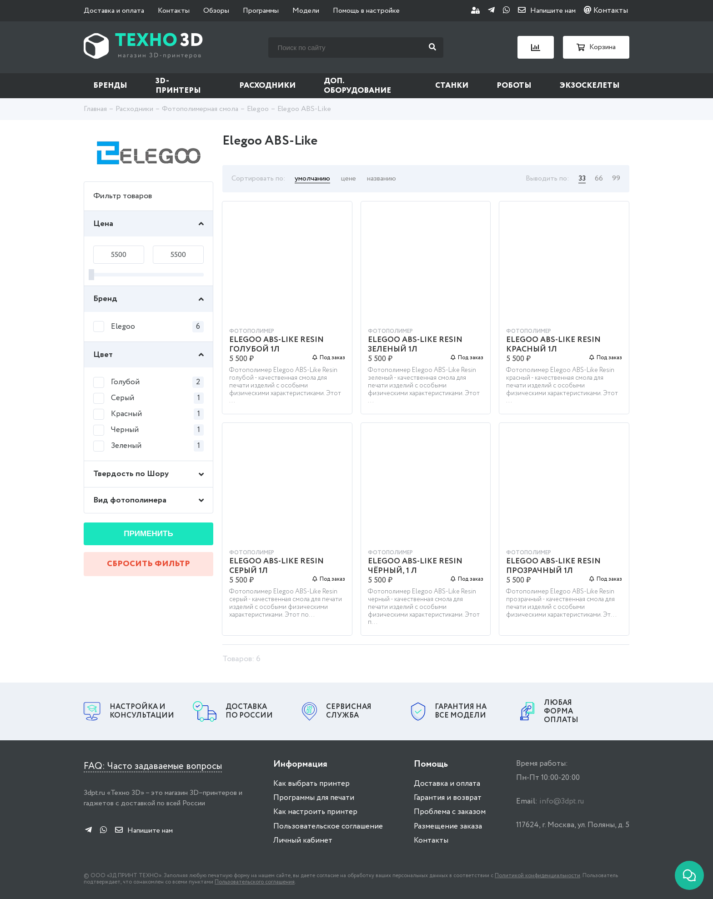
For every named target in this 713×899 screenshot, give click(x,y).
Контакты (174, 10)
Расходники (267, 85)
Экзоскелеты (590, 85)
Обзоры (216, 10)
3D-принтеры (178, 85)
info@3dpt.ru (561, 801)
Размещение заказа (448, 826)
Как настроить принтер (315, 812)
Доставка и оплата (114, 10)
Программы (261, 10)
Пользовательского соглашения (255, 882)
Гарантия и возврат (448, 798)
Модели (305, 10)
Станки (451, 85)
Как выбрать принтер (311, 783)
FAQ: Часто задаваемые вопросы (153, 766)
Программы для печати (313, 798)
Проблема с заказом (450, 812)
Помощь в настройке (366, 10)
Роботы (514, 85)
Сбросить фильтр (148, 564)
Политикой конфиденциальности (537, 875)
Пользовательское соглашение (328, 826)
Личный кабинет (302, 840)
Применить (148, 533)
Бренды (110, 85)
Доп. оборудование (357, 85)
